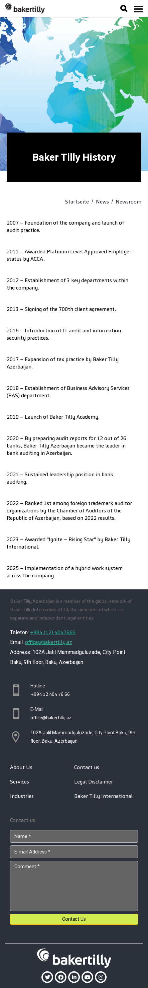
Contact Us (74, 919)
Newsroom (128, 201)
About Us (21, 767)
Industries (22, 796)
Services (19, 781)
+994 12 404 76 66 (50, 694)
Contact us (86, 767)
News (102, 201)
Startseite (77, 201)
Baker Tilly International (103, 796)
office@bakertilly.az (48, 642)
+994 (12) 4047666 (53, 632)
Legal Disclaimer (93, 781)
